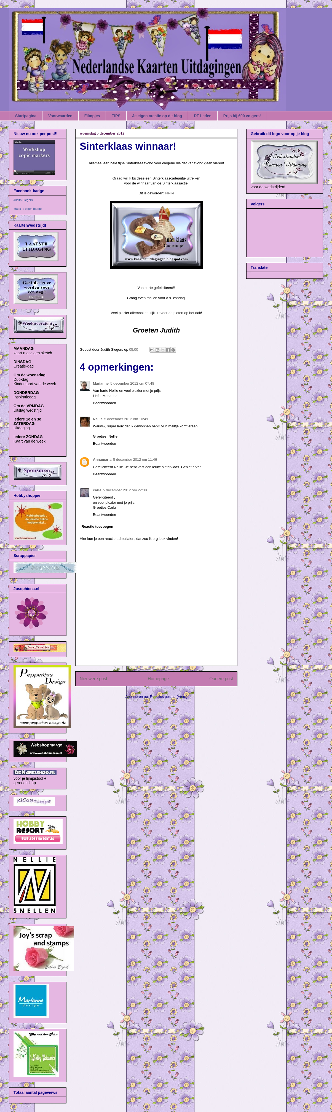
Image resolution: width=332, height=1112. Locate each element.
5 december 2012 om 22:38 (125, 490)
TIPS (116, 116)
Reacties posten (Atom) (169, 697)
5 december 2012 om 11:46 (135, 459)
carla (97, 490)
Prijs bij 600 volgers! (242, 116)
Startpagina (25, 116)
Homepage (158, 678)
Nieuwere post (93, 678)
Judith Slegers (23, 200)
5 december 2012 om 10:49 (126, 419)
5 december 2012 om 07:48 (132, 383)
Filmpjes (92, 116)
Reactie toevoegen (97, 526)
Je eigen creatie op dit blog (157, 116)
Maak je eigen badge (28, 208)
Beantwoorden (104, 403)
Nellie (169, 193)
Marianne (101, 383)
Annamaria (102, 459)
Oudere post (221, 678)
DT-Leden (202, 116)
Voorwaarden (60, 116)
